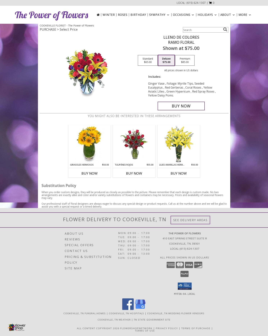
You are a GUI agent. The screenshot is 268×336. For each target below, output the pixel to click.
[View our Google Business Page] (140, 308)
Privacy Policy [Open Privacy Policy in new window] (167, 328)
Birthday (138, 15)
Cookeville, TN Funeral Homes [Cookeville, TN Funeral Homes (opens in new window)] (84, 313)
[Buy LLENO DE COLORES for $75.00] (181, 106)
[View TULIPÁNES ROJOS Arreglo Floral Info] (134, 144)
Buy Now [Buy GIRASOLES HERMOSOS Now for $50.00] (89, 173)
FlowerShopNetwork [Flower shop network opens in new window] (136, 328)
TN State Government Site (152, 319)
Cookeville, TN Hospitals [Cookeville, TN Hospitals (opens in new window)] (126, 313)
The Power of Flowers (51, 15)
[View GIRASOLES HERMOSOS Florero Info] (89, 144)
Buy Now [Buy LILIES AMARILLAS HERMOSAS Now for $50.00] (179, 173)
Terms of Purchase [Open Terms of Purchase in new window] (195, 328)
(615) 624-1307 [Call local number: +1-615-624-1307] (196, 2)
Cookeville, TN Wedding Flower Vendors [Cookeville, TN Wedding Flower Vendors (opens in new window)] (176, 313)
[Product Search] (202, 29)
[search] (225, 29)
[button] (211, 2)
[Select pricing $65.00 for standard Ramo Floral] (147, 60)
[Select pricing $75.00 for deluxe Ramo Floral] (166, 60)
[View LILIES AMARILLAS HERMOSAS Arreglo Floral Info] (179, 144)
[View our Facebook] (128, 308)
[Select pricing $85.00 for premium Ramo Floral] (184, 60)
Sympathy (159, 15)
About (227, 15)
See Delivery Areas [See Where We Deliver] (190, 220)
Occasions (184, 15)
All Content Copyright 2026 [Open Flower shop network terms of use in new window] (98, 328)
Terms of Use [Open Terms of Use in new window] (145, 330)
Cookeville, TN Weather (114, 319)
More (245, 15)
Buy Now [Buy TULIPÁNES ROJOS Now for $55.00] (134, 173)
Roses (122, 15)
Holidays (207, 15)
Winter (109, 15)
